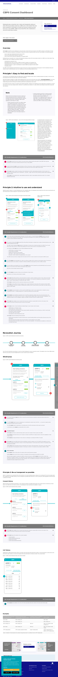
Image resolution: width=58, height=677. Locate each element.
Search (53, 0)
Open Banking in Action (33, 665)
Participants (44, 665)
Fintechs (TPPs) (44, 668)
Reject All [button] (7, 672)
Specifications (26, 3)
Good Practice (44, 3)
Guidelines (39, 3)
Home (4, 18)
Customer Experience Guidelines (12, 18)
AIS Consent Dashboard (45, 79)
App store (30, 668)
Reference (50, 3)
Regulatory (43, 671)
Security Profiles (33, 3)
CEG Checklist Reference (48, 157)
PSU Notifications (42, 150)
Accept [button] (11, 669)
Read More (5, 667)
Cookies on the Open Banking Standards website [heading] (9, 659)
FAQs (54, 3)
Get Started (21, 3)
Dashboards (21, 18)
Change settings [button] (15, 672)
